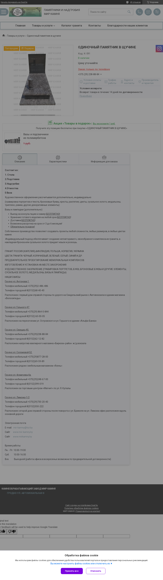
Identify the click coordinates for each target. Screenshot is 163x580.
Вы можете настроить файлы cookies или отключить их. (80, 563)
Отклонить (95, 571)
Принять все (72, 571)
